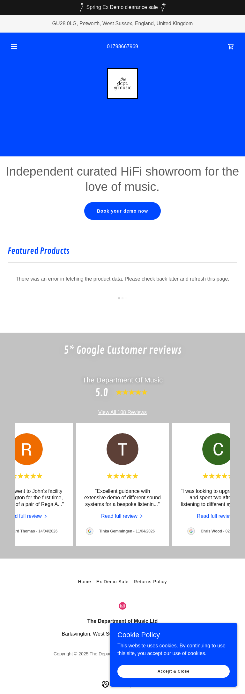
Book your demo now (122, 211)
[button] (17, 46)
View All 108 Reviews (122, 412)
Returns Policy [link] (150, 581)
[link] (231, 46)
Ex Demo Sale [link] (112, 581)
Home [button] (84, 581)
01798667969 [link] (122, 46)
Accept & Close (173, 671)
